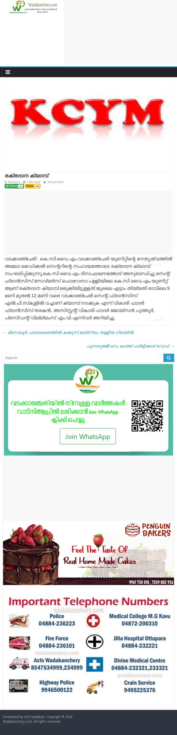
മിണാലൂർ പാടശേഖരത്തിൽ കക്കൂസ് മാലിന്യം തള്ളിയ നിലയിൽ (68, 332)
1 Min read (33, 182)
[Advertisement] (120, 32)
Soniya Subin (55, 182)
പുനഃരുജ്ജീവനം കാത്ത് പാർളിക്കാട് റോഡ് (130, 346)
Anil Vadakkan (34, 716)
